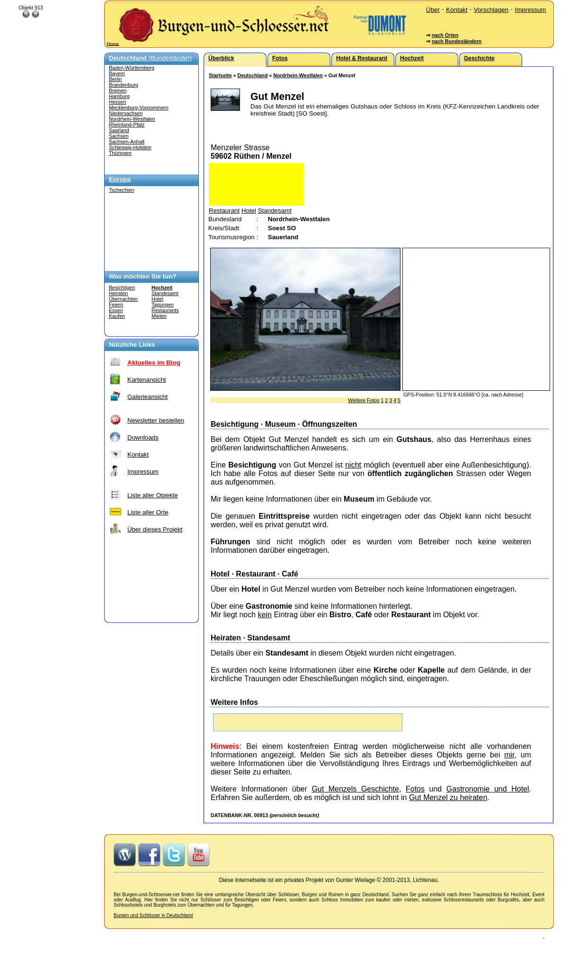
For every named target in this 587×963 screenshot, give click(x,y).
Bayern (117, 73)
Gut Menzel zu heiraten (448, 797)
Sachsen (118, 136)
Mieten (159, 316)
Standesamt (164, 293)
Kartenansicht (146, 379)
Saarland (119, 130)
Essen (116, 310)
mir (509, 755)
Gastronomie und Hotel (487, 789)
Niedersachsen (125, 113)
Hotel (157, 299)
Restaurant (224, 210)
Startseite (220, 75)
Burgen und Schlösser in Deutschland (153, 915)
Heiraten (118, 293)
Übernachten (123, 299)
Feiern (116, 304)
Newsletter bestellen (155, 420)
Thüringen (120, 153)
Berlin (115, 79)
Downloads (143, 437)
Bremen (117, 90)
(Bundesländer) (150, 58)
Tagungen (162, 304)
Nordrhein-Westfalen (132, 119)
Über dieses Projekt (154, 529)
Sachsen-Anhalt (126, 141)
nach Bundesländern (456, 41)
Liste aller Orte (148, 512)
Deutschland (252, 75)
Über (433, 9)
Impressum (530, 9)
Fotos (415, 789)
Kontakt (456, 9)
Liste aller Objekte (152, 495)
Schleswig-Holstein (130, 147)
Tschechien (121, 190)
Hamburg (119, 96)
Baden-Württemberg (131, 68)
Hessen (117, 102)
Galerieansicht (147, 396)
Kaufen (117, 316)
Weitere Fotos (363, 400)
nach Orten (445, 35)
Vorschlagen (491, 9)
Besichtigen (122, 287)
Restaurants (164, 310)
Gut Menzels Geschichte (355, 789)
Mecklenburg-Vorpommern (139, 107)
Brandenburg (123, 85)
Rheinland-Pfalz (126, 124)
